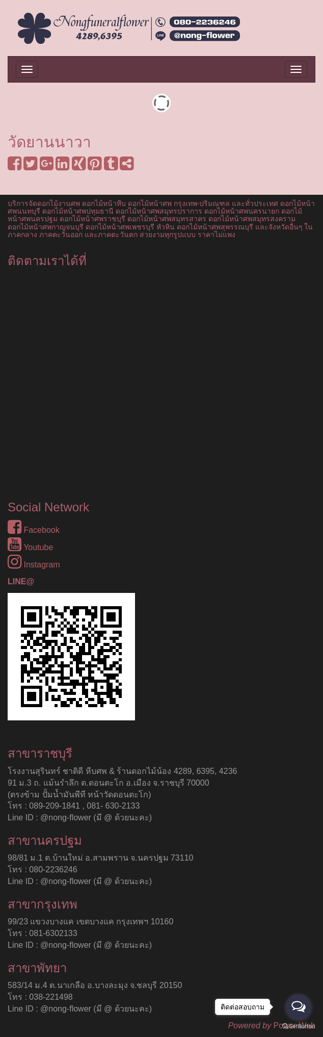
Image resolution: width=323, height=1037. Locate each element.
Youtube (30, 547)
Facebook (34, 530)
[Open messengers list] (298, 1007)
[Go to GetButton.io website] (298, 1026)
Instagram (34, 564)
